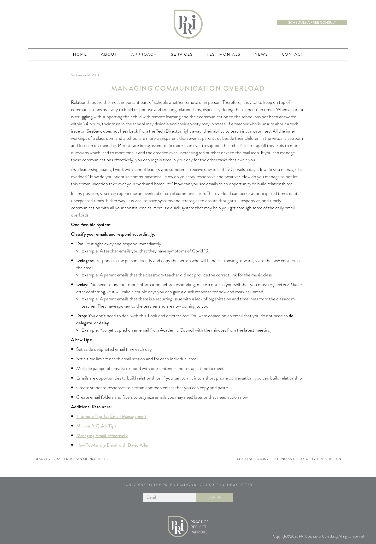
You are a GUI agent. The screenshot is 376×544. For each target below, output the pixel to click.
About (109, 54)
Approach (144, 54)
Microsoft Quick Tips (96, 425)
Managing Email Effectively (102, 435)
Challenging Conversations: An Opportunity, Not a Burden (289, 459)
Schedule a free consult (312, 22)
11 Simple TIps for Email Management (111, 416)
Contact (292, 54)
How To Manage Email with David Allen (113, 445)
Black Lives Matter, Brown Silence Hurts (71, 459)
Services (182, 54)
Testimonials (224, 54)
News (261, 54)
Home (80, 54)
